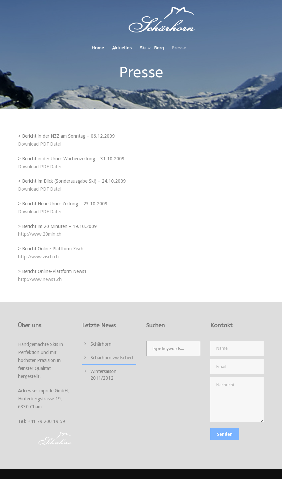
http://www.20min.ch (39, 234)
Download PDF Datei (39, 144)
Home (98, 47)
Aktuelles (122, 47)
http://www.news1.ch (40, 279)
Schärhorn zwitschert (111, 357)
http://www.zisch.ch (38, 256)
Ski (143, 47)
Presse (179, 47)
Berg (159, 47)
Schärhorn (100, 344)
